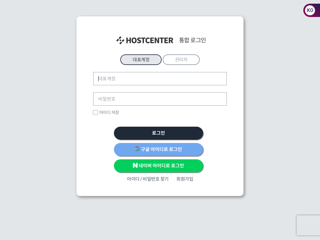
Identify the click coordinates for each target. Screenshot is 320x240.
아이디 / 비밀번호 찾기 (148, 179)
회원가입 (184, 179)
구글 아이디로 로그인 (158, 149)
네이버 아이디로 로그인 (158, 165)
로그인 (158, 133)
